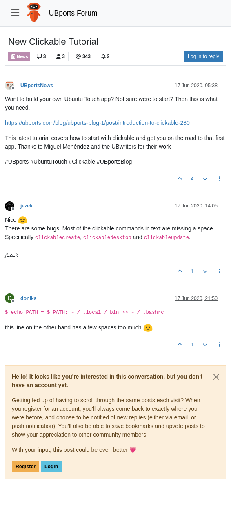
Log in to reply (203, 56)
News (19, 56)
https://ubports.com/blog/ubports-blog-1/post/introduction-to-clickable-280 (97, 123)
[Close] (216, 377)
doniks (28, 298)
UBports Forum (73, 13)
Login (51, 466)
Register (26, 466)
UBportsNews (36, 85)
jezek (26, 206)
